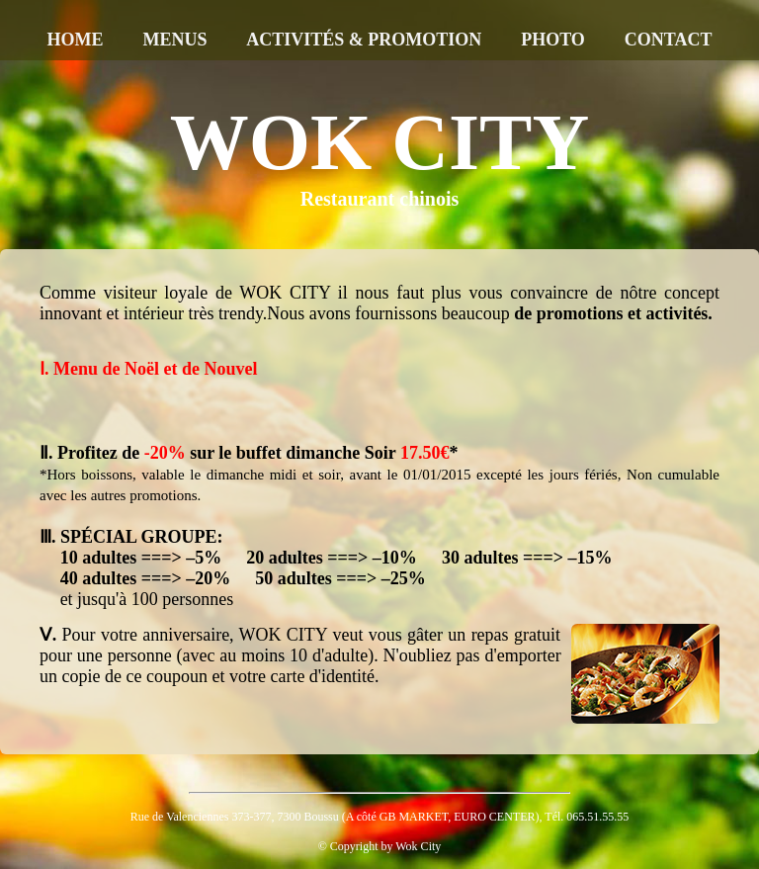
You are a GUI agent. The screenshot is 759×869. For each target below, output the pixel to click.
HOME (75, 39)
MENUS (174, 39)
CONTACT (669, 39)
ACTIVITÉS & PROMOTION (363, 39)
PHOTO (553, 39)
